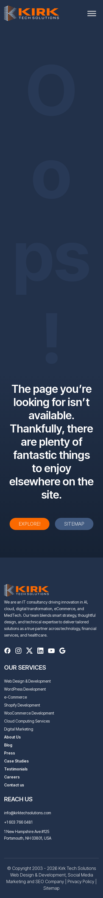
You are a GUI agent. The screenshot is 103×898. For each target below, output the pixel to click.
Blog (8, 745)
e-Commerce (15, 697)
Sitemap (74, 524)
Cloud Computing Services (27, 721)
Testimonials (16, 769)
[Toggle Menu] (91, 13)
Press (9, 753)
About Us (12, 737)
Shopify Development (22, 705)
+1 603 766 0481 (18, 822)
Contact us (14, 785)
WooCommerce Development (29, 713)
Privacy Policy (81, 881)
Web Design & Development (27, 681)
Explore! (29, 524)
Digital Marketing (18, 729)
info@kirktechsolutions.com (27, 812)
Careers (12, 777)
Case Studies (16, 761)
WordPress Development (25, 689)
